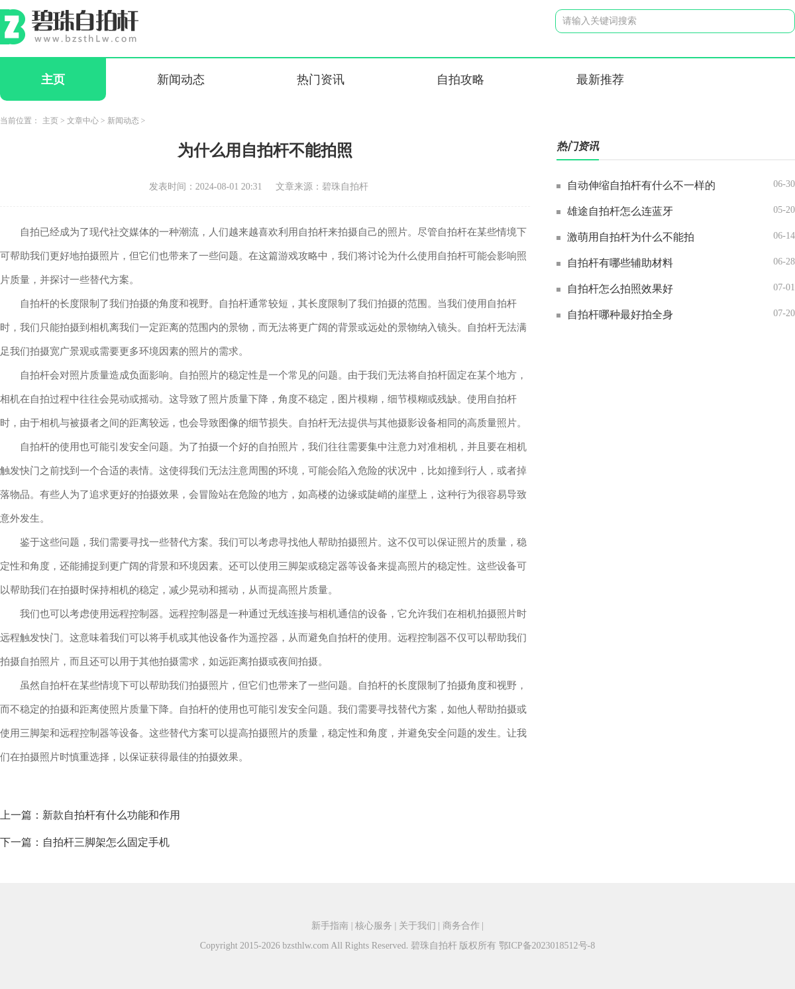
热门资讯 (320, 79)
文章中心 (83, 120)
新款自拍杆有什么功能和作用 (111, 815)
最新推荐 (600, 79)
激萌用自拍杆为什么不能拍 (630, 237)
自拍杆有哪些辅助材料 (620, 262)
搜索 (774, 21)
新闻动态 (181, 79)
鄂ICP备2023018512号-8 (547, 946)
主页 (53, 79)
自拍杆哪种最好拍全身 (620, 314)
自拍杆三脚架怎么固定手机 (106, 842)
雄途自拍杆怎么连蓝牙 (620, 211)
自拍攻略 (460, 79)
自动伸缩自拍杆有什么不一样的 (641, 185)
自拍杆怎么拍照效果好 (620, 288)
